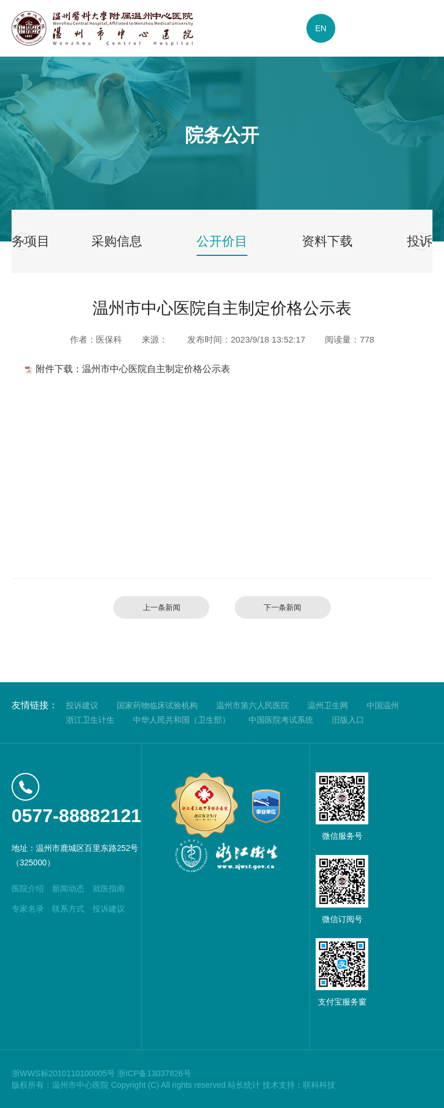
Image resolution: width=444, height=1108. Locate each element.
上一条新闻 (161, 607)
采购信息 (116, 241)
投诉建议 (82, 705)
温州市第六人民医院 (252, 705)
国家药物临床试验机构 (157, 705)
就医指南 (108, 888)
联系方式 (68, 908)
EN (320, 28)
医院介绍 (28, 888)
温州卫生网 (328, 705)
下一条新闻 (282, 607)
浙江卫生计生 (90, 719)
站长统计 (244, 1085)
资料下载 (327, 241)
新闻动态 (68, 888)
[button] (23, 241)
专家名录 (28, 908)
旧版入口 (348, 719)
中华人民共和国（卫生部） (181, 719)
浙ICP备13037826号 (154, 1073)
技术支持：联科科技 (298, 1085)
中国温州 (383, 705)
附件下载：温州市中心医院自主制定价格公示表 (133, 369)
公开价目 (222, 241)
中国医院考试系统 (281, 719)
